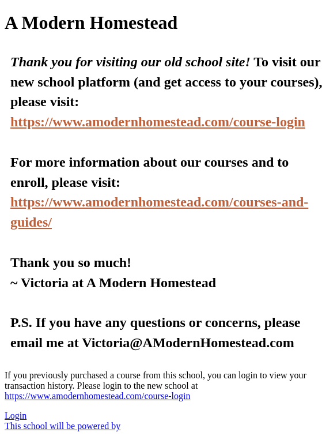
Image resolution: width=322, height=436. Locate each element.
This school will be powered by (62, 426)
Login (15, 415)
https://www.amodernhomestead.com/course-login (157, 121)
